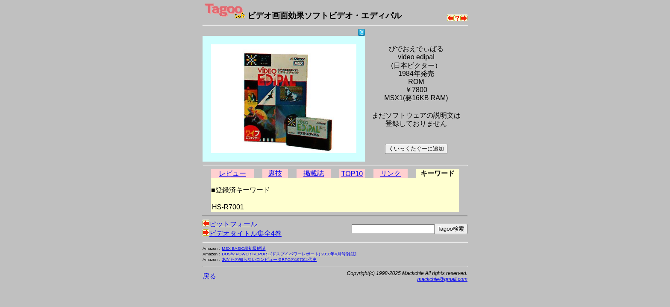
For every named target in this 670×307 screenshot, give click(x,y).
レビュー (232, 173)
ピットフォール (230, 224)
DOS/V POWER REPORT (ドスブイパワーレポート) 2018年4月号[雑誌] (289, 254)
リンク (390, 173)
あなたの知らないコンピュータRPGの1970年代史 (269, 259)
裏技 (275, 173)
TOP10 (352, 173)
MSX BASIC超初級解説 (243, 248)
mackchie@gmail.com (442, 279)
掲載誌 (313, 173)
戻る (209, 276)
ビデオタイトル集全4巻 (242, 233)
